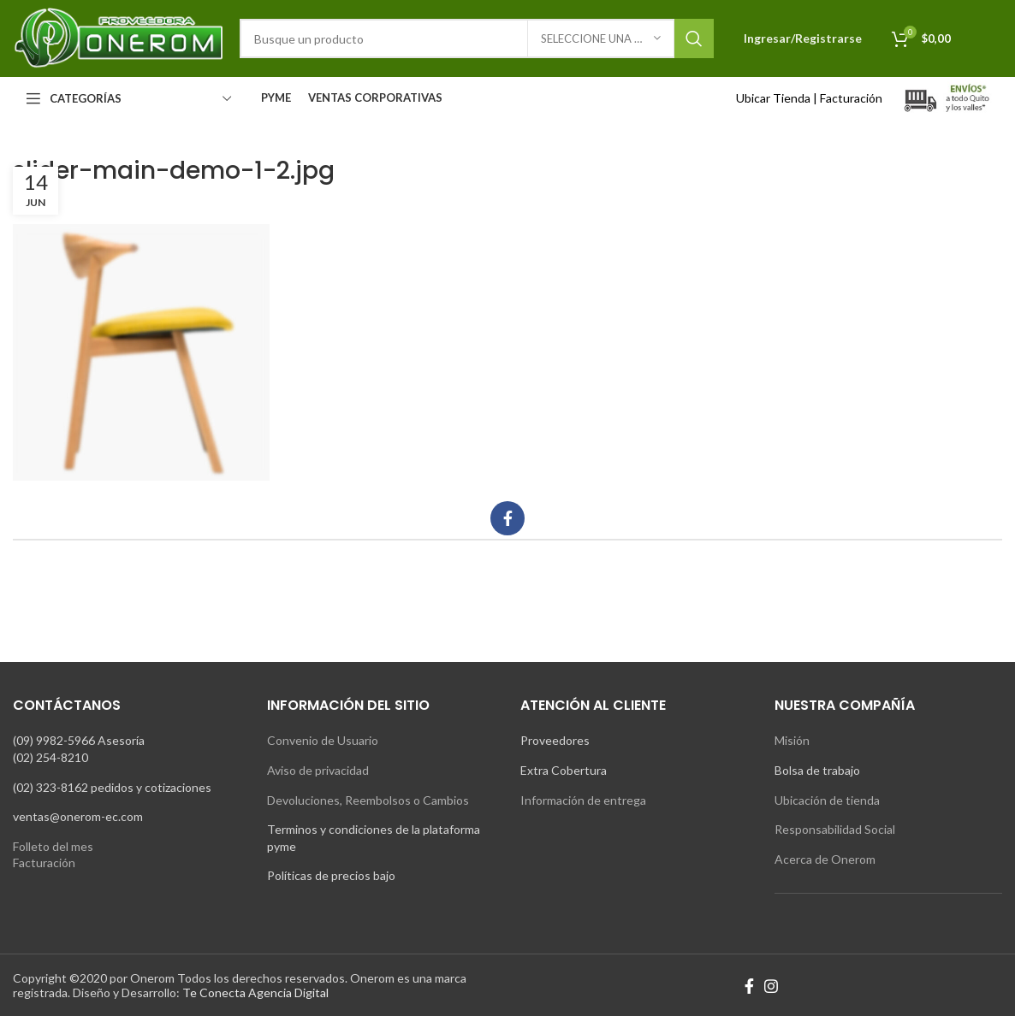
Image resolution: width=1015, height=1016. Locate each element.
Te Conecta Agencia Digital (255, 992)
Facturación (851, 98)
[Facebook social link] (507, 518)
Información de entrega (583, 800)
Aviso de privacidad (318, 770)
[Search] (477, 38)
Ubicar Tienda (773, 98)
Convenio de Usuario (322, 740)
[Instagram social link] (771, 986)
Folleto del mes (53, 846)
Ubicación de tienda (827, 800)
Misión (792, 740)
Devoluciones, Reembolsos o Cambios (368, 800)
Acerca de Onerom (825, 859)
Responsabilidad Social (835, 829)
